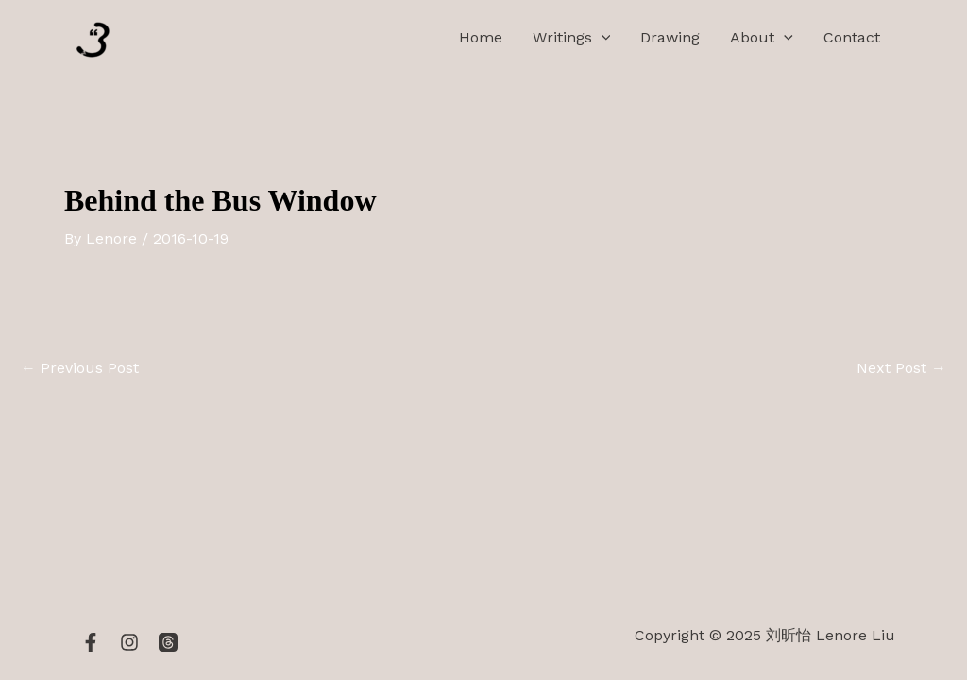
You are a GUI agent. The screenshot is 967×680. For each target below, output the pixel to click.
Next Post (901, 368)
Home (480, 37)
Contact (851, 37)
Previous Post (80, 368)
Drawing (670, 37)
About (761, 38)
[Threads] (168, 642)
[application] (601, 38)
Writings (572, 38)
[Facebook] (91, 642)
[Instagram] (129, 642)
